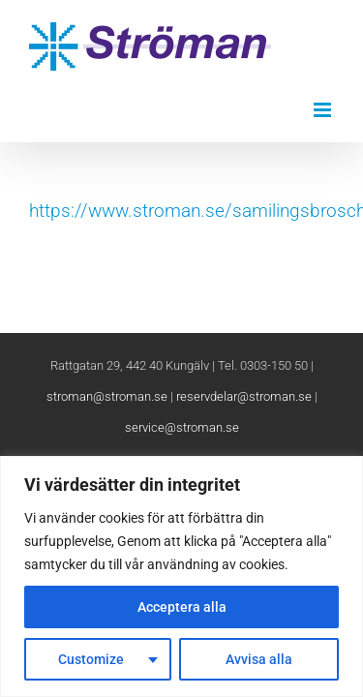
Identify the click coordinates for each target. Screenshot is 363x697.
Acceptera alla (182, 607)
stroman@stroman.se (106, 445)
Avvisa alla (259, 659)
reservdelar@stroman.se (244, 445)
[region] (181, 576)
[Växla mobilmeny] (324, 110)
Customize (91, 659)
